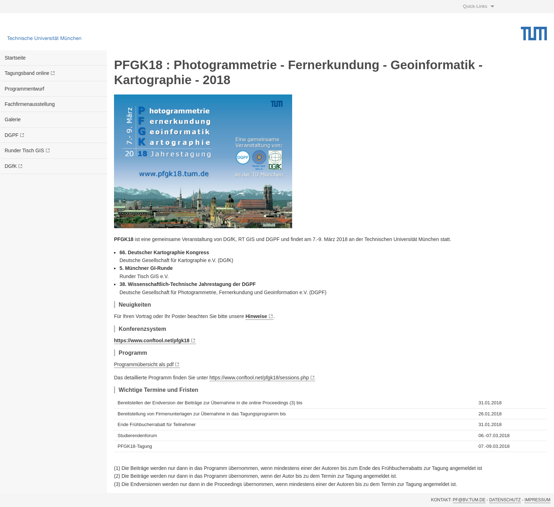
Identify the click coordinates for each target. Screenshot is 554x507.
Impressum (537, 499)
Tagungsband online (27, 73)
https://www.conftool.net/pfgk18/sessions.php (259, 377)
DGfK (11, 166)
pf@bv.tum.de (469, 499)
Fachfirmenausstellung (30, 104)
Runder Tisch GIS (24, 150)
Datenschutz (505, 499)
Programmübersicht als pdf (144, 364)
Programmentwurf (24, 89)
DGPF (12, 135)
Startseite (15, 58)
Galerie (13, 119)
